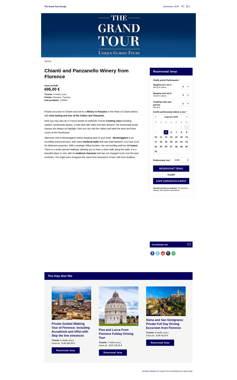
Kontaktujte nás (160, 244)
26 (166, 146)
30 (186, 146)
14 (176, 137)
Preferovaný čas (162, 160)
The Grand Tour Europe (55, 6)
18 (161, 142)
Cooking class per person (163, 105)
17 (156, 142)
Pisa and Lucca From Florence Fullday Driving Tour (116, 333)
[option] (71, 320)
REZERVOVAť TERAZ (171, 168)
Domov (47, 61)
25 (161, 146)
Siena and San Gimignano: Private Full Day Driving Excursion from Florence (165, 324)
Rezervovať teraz (65, 350)
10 (156, 137)
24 (156, 146)
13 (171, 137)
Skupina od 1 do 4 (163, 86)
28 (176, 146)
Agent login (188, 371)
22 (181, 142)
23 (186, 142)
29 (181, 146)
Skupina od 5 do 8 (163, 94)
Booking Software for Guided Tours (156, 371)
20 (171, 142)
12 (166, 137)
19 (166, 142)
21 (176, 142)
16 (186, 137)
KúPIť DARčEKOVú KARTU (171, 181)
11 (161, 137)
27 (171, 146)
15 (181, 137)
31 (156, 151)
